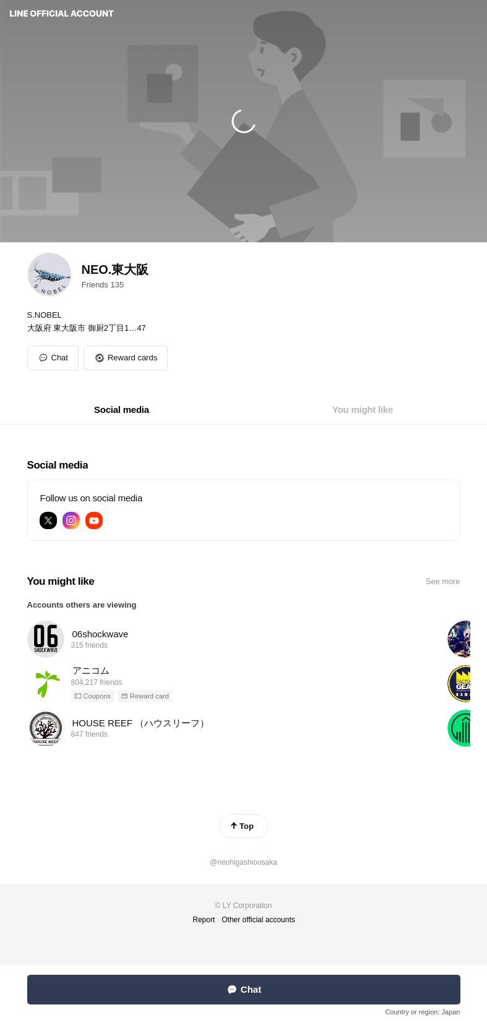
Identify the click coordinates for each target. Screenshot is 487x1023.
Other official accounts (258, 919)
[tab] (121, 410)
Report (203, 919)
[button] (126, 358)
